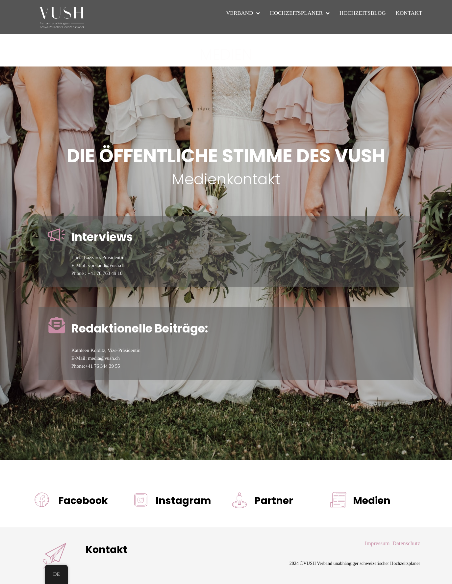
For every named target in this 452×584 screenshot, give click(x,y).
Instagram (183, 501)
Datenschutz (406, 543)
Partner (273, 501)
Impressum (377, 543)
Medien (371, 501)
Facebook (83, 501)
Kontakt (106, 550)
